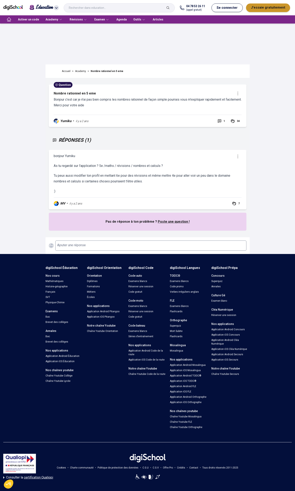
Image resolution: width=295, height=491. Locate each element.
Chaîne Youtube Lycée (58, 381)
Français (50, 291)
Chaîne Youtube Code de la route (146, 374)
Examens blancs (137, 281)
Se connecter (227, 8)
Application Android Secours (227, 354)
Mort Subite (176, 331)
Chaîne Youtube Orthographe (186, 427)
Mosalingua (176, 350)
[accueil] (9, 19)
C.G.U (145, 467)
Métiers (91, 291)
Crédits (181, 467)
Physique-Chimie (55, 302)
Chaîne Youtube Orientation (102, 331)
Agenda (121, 19)
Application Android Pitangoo (103, 311)
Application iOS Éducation (60, 361)
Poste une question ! (174, 222)
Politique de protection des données (118, 467)
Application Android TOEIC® (185, 375)
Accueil (66, 71)
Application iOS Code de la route (146, 359)
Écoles (91, 297)
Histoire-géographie (57, 286)
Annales (216, 286)
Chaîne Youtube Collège (59, 375)
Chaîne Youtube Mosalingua (185, 416)
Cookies (61, 467)
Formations (93, 286)
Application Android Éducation (62, 356)
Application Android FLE (183, 386)
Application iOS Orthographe (185, 402)
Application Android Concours (228, 329)
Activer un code (28, 19)
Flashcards (176, 311)
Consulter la (28, 477)
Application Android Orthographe (188, 396)
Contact (193, 467)
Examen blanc (219, 300)
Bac (48, 316)
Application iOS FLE (180, 391)
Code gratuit (135, 291)
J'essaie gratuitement (268, 7)
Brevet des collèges (57, 322)
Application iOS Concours (225, 334)
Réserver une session (140, 286)
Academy (80, 71)
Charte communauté (82, 467)
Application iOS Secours (224, 359)
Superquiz (175, 325)
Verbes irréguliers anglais (184, 291)
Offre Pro (168, 467)
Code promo (177, 286)
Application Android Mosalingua (188, 365)
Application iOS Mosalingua (185, 370)
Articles (158, 19)
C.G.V (156, 467)
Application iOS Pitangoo (101, 316)
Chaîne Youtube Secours (225, 374)
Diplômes (92, 281)
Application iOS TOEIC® (183, 381)
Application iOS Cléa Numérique (229, 349)
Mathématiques (54, 281)
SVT (48, 297)
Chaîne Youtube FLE (181, 421)
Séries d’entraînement (140, 336)
